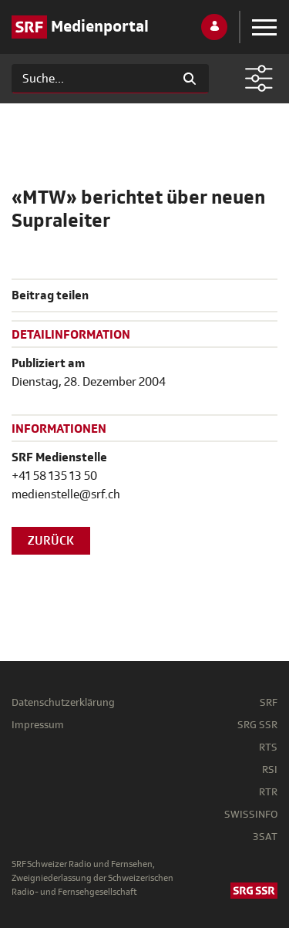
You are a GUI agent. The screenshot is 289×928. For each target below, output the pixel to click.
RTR (268, 791)
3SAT (265, 836)
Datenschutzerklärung (63, 702)
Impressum (38, 724)
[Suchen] (91, 78)
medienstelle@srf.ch (66, 494)
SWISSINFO (250, 814)
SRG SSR (257, 724)
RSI (269, 769)
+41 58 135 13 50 (54, 476)
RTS (268, 747)
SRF (268, 702)
